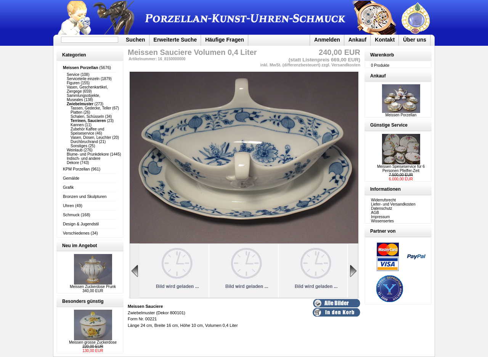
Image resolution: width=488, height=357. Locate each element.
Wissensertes (382, 221)
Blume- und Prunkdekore (88, 154)
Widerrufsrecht (383, 200)
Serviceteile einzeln (83, 79)
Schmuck (71, 214)
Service (73, 74)
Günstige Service (389, 125)
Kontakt (385, 40)
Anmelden (327, 40)
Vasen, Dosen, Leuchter (91, 137)
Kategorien (74, 55)
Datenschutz (381, 208)
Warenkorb (382, 55)
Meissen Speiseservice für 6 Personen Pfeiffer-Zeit (401, 168)
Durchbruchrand (84, 142)
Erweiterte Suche (175, 40)
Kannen (77, 125)
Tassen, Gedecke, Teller (91, 108)
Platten (76, 112)
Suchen (135, 40)
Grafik (68, 187)
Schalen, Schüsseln (87, 116)
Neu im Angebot (79, 245)
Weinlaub (75, 150)
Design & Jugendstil (81, 224)
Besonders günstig (83, 301)
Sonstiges (79, 146)
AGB (375, 213)
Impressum (380, 217)
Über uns (414, 40)
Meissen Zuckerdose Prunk (93, 287)
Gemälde (71, 178)
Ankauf (357, 40)
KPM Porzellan (76, 169)
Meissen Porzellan (401, 113)
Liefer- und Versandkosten (393, 204)
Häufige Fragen (224, 40)
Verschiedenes (76, 233)
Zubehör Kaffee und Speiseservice (87, 131)
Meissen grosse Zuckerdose (93, 342)
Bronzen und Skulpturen (84, 196)
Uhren (68, 205)
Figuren (73, 83)
